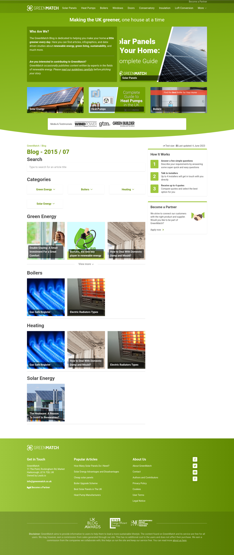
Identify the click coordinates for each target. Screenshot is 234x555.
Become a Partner (198, 1)
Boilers (104, 8)
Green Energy (44, 189)
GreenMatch (33, 145)
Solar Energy (44, 203)
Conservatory (146, 8)
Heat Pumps (88, 8)
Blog (44, 145)
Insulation (164, 8)
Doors (131, 8)
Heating (126, 189)
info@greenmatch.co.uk (39, 481)
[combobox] (86, 167)
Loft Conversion (184, 8)
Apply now (155, 229)
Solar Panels (69, 8)
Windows (117, 8)
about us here (180, 540)
